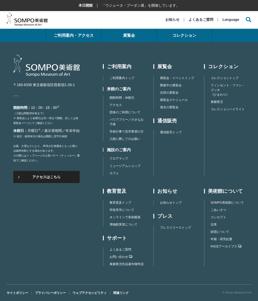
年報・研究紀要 (221, 239)
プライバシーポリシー (50, 293)
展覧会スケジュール (174, 100)
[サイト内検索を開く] (248, 20)
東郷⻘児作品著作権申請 (127, 264)
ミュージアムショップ (125, 166)
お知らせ (172, 19)
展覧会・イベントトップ (177, 78)
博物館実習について (123, 224)
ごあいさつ (218, 210)
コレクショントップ (225, 78)
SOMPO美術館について (227, 202)
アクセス (116, 105)
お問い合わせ (121, 257)
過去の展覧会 (169, 107)
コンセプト (218, 217)
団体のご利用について (125, 112)
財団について (220, 231)
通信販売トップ (171, 132)
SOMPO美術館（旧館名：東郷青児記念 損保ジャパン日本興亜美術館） (27, 20)
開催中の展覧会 (171, 85)
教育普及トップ (120, 202)
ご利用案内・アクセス (74, 35)
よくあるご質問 (201, 19)
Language (230, 19)
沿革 (214, 224)
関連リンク (121, 293)
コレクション (184, 35)
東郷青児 (217, 102)
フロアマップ (119, 158)
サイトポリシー (17, 293)
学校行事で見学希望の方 (127, 131)
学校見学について (122, 210)
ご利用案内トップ (122, 78)
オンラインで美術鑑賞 (125, 217)
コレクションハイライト (228, 109)
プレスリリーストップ (175, 227)
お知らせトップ (171, 202)
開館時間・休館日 (122, 97)
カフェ (114, 173)
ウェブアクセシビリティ (90, 293)
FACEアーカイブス (226, 246)
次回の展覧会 (169, 92)
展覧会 (129, 35)
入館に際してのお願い (125, 139)
